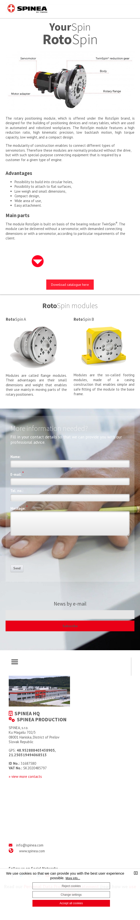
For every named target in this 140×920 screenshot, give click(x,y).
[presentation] (47, 551)
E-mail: (17, 473)
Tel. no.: (16, 491)
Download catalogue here (70, 284)
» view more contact (24, 776)
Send (17, 568)
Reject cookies (71, 886)
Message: (19, 507)
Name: (15, 457)
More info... (73, 878)
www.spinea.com (32, 851)
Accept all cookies (71, 903)
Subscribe (70, 626)
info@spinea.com (29, 845)
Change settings (71, 894)
